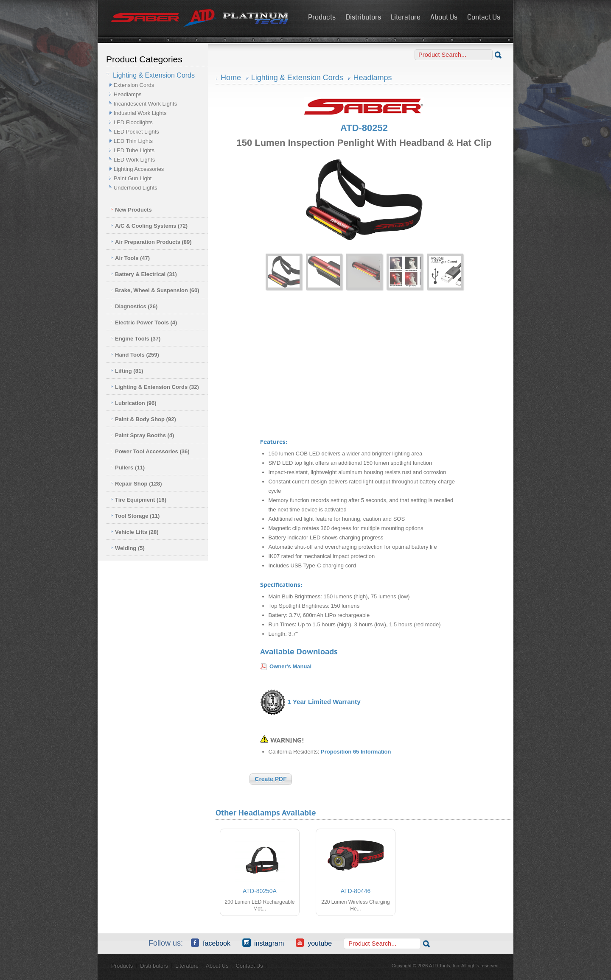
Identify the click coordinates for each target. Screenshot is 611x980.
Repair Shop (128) (136, 483)
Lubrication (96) (133, 403)
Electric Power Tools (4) (143, 322)
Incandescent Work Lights (145, 104)
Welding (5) (127, 548)
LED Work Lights (134, 159)
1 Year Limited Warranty (323, 701)
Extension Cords (134, 85)
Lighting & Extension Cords (297, 77)
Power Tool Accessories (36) (150, 451)
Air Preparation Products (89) (151, 242)
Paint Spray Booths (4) (142, 435)
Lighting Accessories (139, 169)
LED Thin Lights (133, 141)
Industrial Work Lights (140, 113)
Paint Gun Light (133, 178)
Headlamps (128, 94)
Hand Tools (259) (134, 355)
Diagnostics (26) (133, 306)
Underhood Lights (135, 187)
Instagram (263, 942)
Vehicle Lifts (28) (134, 532)
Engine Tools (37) (135, 338)
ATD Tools (200, 18)
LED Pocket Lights (136, 131)
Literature (405, 17)
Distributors (363, 17)
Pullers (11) (127, 467)
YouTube (314, 942)
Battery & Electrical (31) (143, 274)
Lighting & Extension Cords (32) (154, 387)
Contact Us (483, 17)
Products (322, 17)
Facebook (210, 942)
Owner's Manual (290, 666)
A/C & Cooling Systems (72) (149, 226)
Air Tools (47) (130, 258)
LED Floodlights (133, 122)
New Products (131, 210)
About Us (443, 17)
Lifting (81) (126, 371)
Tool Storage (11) (135, 516)
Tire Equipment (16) (138, 500)
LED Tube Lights (134, 150)
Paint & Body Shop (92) (143, 419)
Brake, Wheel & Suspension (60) (154, 290)
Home (231, 77)
